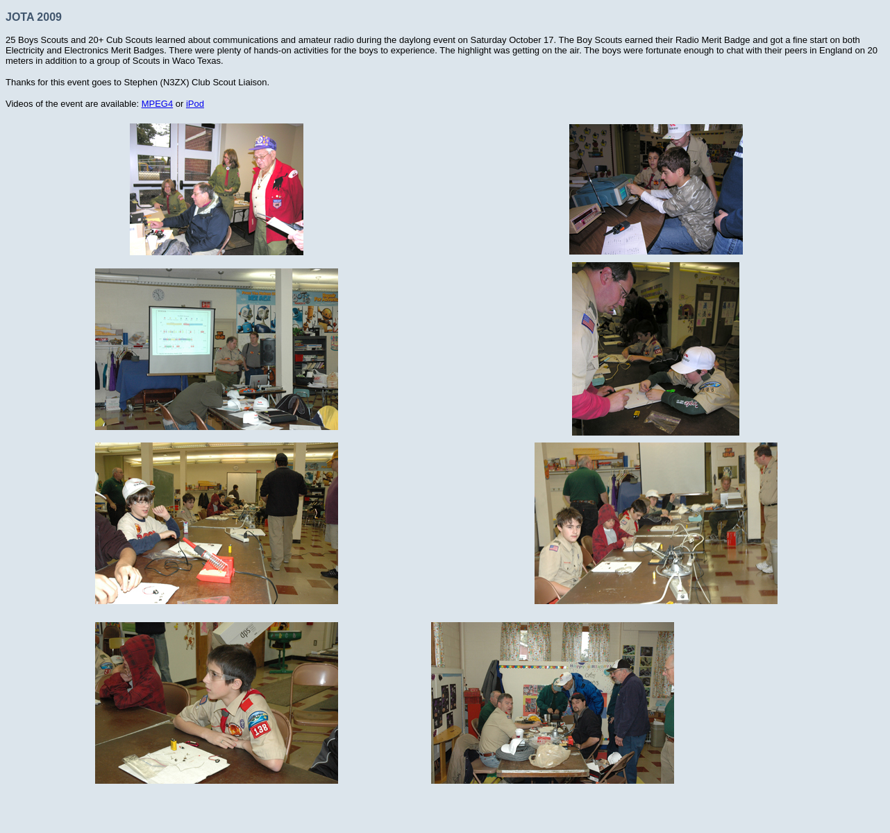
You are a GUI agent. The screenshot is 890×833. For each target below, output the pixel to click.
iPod (195, 103)
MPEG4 (158, 103)
